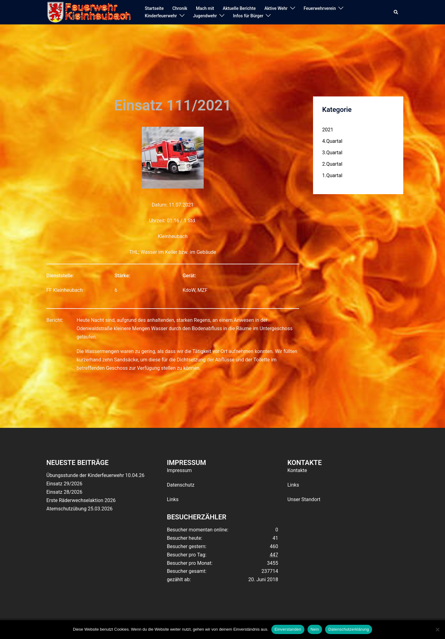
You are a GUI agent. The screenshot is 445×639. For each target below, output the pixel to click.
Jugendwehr (205, 15)
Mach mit (205, 8)
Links (173, 499)
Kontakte (297, 470)
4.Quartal (332, 141)
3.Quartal (332, 152)
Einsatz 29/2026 (64, 484)
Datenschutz (180, 485)
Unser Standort (303, 499)
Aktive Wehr (276, 8)
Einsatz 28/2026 (64, 492)
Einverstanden (287, 629)
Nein (315, 629)
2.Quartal (332, 164)
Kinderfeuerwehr (161, 15)
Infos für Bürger (248, 15)
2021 (327, 130)
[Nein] (437, 629)
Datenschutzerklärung (348, 629)
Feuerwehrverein (320, 8)
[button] (396, 12)
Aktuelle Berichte (239, 8)
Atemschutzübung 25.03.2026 (79, 509)
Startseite (154, 8)
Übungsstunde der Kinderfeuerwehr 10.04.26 (95, 475)
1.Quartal (332, 175)
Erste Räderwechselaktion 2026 (81, 500)
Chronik (179, 8)
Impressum (179, 470)
